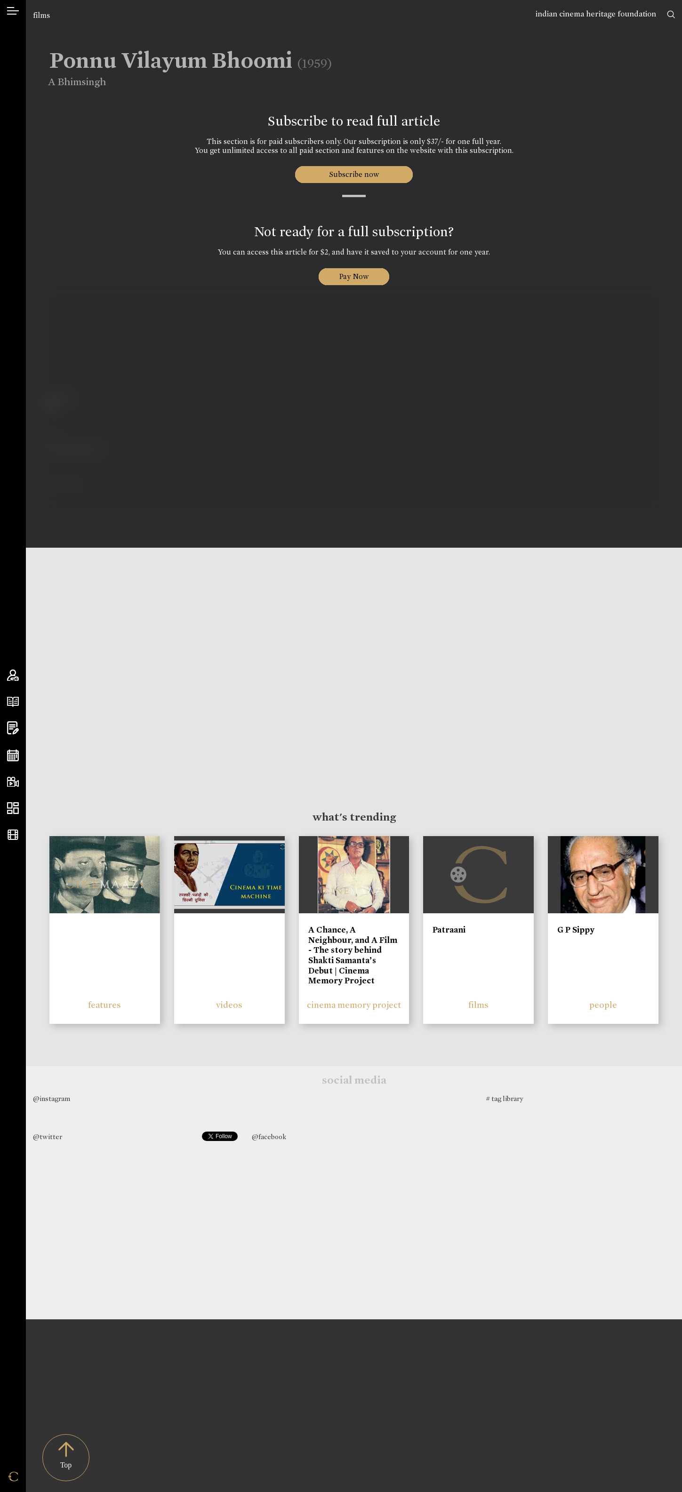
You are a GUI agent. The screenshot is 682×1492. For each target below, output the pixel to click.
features (104, 1004)
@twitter (47, 1137)
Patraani (449, 930)
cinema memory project (354, 1004)
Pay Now (354, 276)
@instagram (51, 1098)
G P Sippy (575, 930)
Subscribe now (354, 174)
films (41, 15)
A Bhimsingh (70, 82)
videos (229, 1004)
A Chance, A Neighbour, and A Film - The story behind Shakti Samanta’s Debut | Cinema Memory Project (352, 955)
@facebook (269, 1137)
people (603, 1004)
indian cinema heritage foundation (596, 14)
